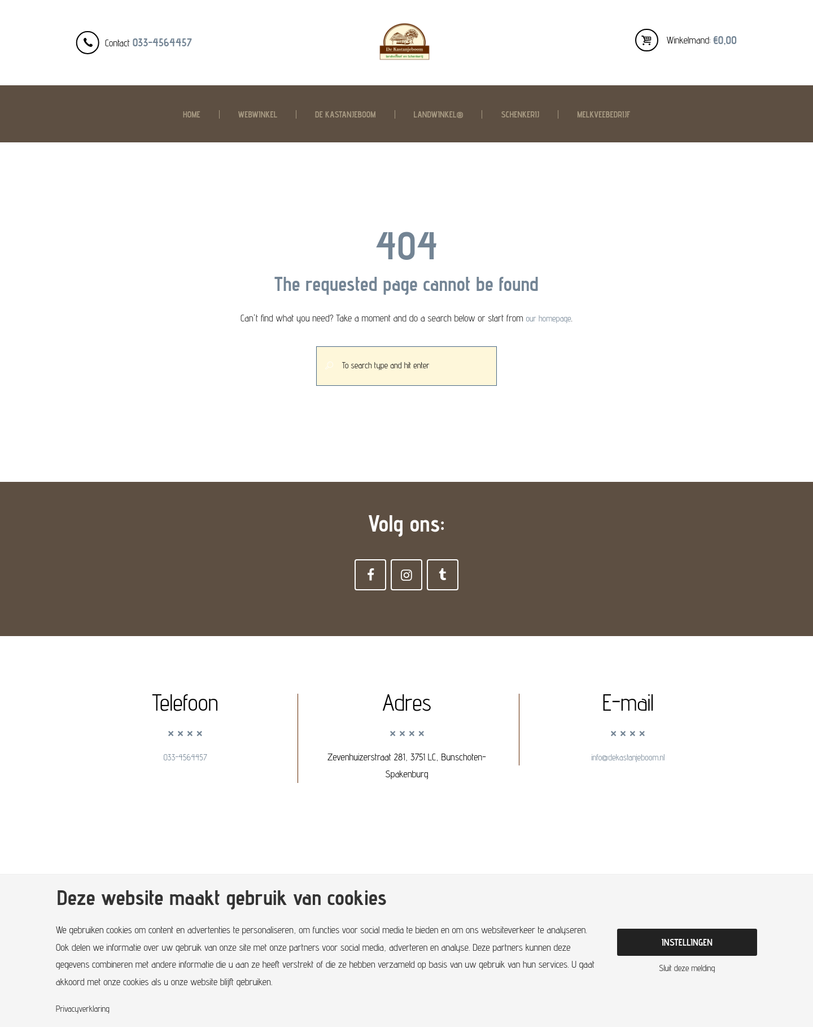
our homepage (549, 318)
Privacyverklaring (86, 1008)
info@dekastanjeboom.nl (628, 766)
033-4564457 (162, 42)
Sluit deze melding (687, 970)
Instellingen (687, 941)
